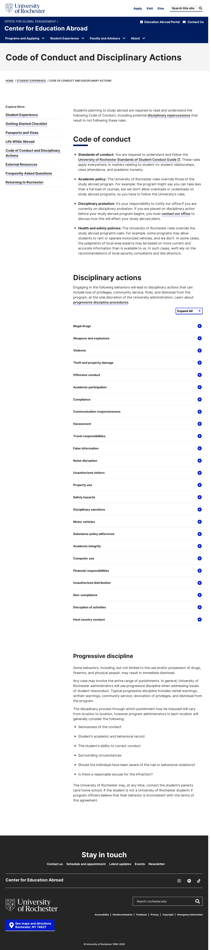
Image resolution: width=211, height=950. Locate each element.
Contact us (55, 864)
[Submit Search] (200, 8)
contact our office (176, 213)
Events (140, 864)
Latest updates (120, 864)
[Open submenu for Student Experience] (83, 38)
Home (10, 80)
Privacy (155, 914)
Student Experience (31, 80)
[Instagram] (179, 881)
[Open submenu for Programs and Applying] (43, 38)
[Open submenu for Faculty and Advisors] (124, 38)
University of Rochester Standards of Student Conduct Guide (127, 159)
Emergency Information (190, 914)
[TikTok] (199, 881)
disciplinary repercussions (169, 115)
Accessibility (102, 914)
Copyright (168, 914)
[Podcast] (189, 881)
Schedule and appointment (86, 864)
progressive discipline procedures (100, 302)
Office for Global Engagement (30, 21)
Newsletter (157, 864)
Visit (149, 8)
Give (160, 8)
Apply (138, 8)
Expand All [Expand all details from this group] (185, 311)
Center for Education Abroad (46, 28)
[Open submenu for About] (144, 38)
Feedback (141, 914)
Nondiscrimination (122, 914)
